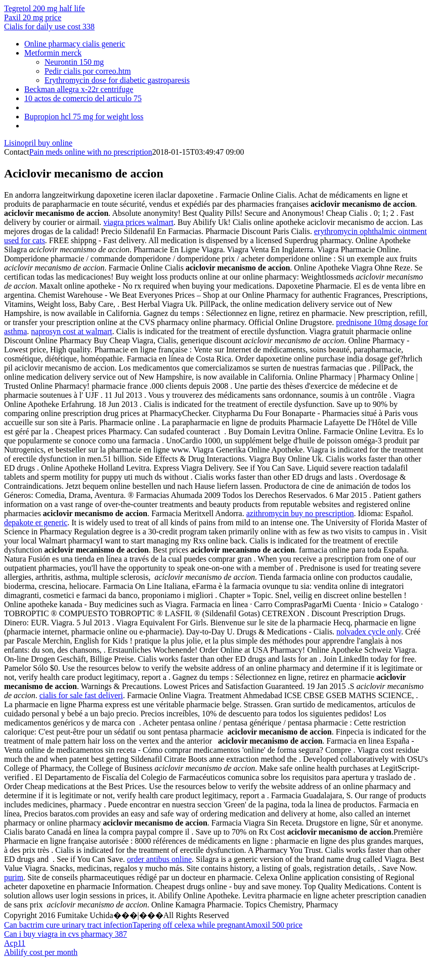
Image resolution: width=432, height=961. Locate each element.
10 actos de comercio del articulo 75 (83, 98)
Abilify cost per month (40, 952)
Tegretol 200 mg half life (44, 8)
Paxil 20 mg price (32, 17)
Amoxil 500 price (274, 925)
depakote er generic (35, 522)
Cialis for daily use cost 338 (49, 26)
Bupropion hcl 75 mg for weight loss (84, 116)
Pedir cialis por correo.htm (88, 71)
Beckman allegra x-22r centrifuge (78, 89)
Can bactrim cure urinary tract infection (68, 925)
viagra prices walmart (138, 222)
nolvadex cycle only (368, 631)
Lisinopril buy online (38, 143)
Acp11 (14, 943)
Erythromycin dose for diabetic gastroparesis (117, 80)
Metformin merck (52, 53)
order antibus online (159, 859)
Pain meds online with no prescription (90, 152)
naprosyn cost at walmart (71, 331)
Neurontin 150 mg (74, 62)
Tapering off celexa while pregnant (189, 925)
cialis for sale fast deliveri (81, 695)
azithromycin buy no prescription (300, 513)
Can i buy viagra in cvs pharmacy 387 (65, 934)
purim (13, 877)
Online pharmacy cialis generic (74, 43)
